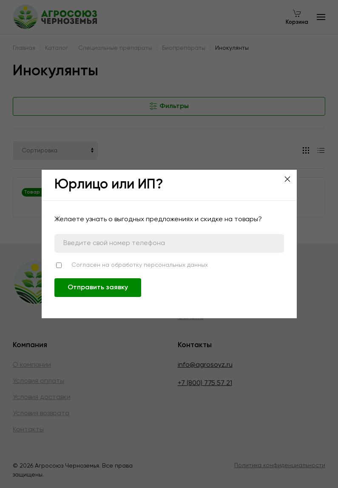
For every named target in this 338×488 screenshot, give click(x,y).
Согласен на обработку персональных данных (139, 265)
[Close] (287, 179)
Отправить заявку (98, 287)
